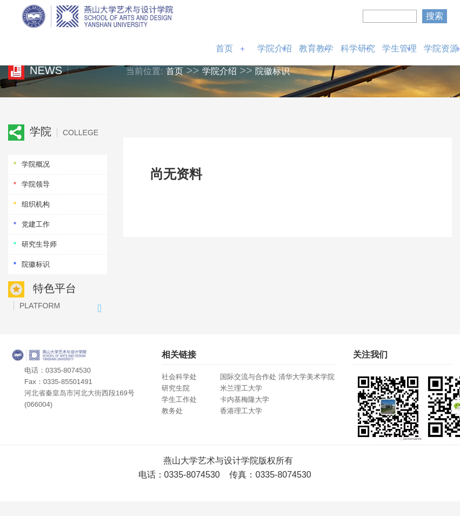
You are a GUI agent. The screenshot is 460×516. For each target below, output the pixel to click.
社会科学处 (179, 377)
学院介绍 (274, 48)
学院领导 (36, 184)
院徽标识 (272, 71)
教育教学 (316, 48)
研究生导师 (39, 244)
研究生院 (176, 388)
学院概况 (36, 164)
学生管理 (399, 48)
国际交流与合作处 (248, 377)
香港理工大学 (241, 411)
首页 (224, 48)
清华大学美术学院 (306, 377)
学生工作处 (179, 399)
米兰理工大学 (241, 388)
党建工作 (36, 224)
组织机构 (36, 204)
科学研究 (358, 48)
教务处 (172, 411)
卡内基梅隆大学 (244, 399)
